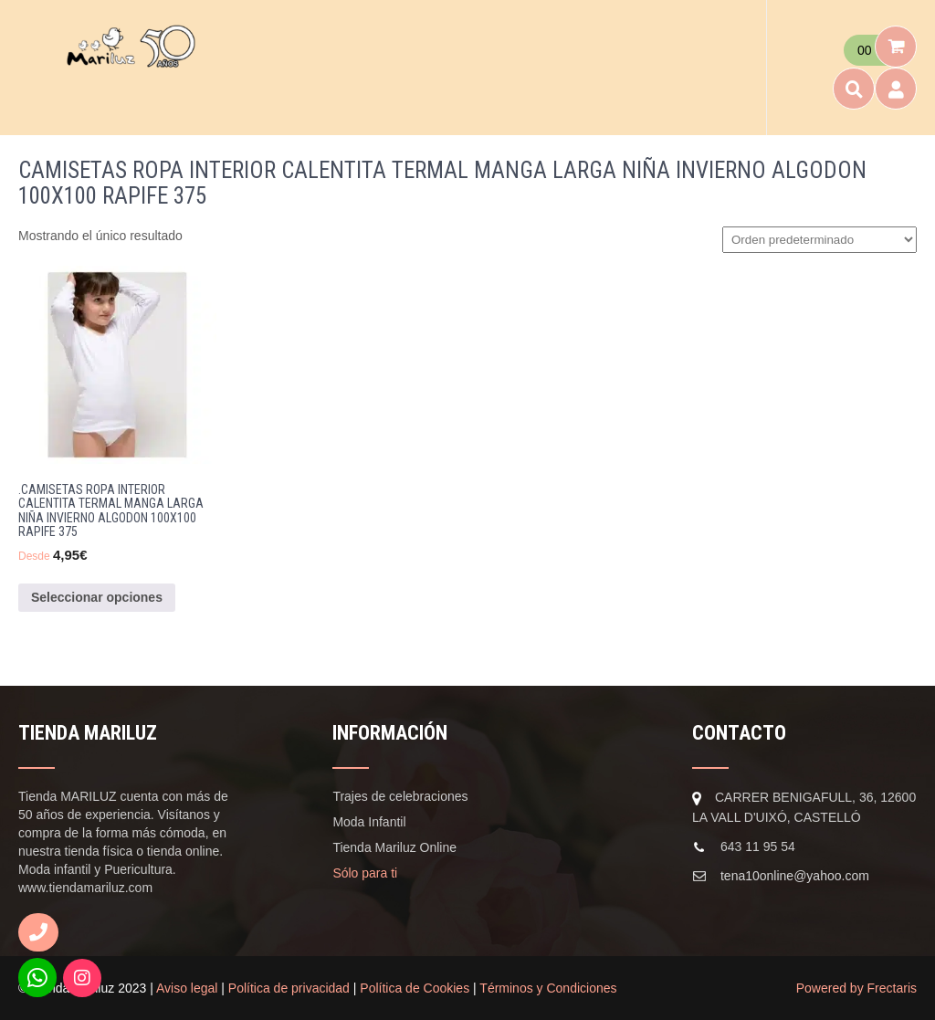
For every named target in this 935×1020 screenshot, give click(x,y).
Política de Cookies (414, 988)
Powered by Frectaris (856, 988)
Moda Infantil (368, 822)
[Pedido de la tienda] (819, 239)
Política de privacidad (289, 988)
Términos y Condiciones (547, 988)
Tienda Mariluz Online (394, 847)
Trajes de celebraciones (400, 796)
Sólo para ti (364, 873)
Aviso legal (186, 988)
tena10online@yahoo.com (794, 875)
